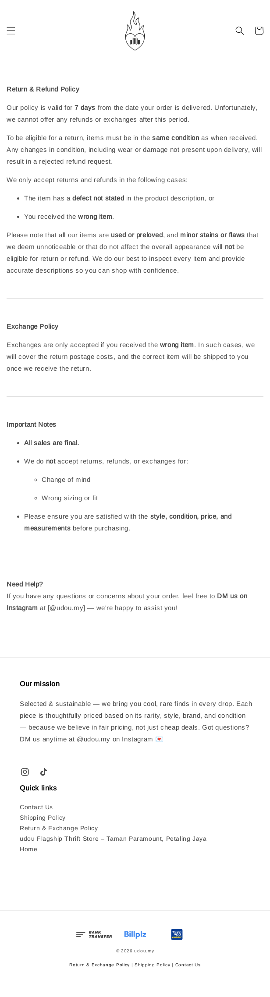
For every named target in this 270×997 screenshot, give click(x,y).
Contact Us (36, 807)
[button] (11, 30)
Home (28, 849)
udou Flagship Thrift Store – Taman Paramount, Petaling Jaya (113, 838)
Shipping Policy (43, 817)
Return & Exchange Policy (59, 828)
